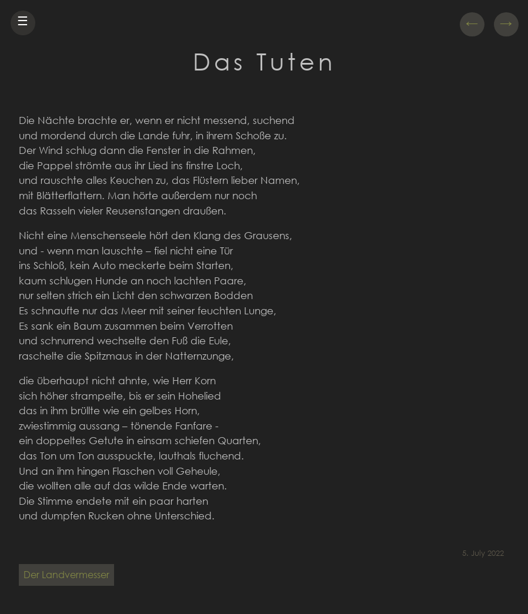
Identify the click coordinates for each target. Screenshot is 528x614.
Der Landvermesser (66, 574)
